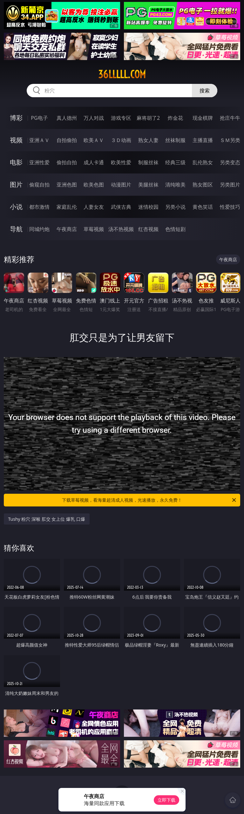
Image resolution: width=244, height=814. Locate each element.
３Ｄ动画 (121, 140)
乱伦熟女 (203, 162)
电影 (16, 162)
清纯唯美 (175, 184)
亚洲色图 (67, 184)
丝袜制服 (175, 140)
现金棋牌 (203, 117)
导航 (16, 229)
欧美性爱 (121, 162)
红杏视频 (148, 229)
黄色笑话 (203, 206)
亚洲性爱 (39, 162)
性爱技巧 (230, 206)
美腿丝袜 (148, 184)
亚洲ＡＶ (39, 140)
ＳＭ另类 (230, 140)
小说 (16, 206)
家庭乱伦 (67, 206)
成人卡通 (94, 162)
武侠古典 (121, 206)
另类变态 (230, 162)
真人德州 (67, 117)
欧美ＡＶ (94, 140)
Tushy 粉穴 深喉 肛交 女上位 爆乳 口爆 (46, 519)
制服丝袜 (148, 162)
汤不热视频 (121, 229)
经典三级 (175, 162)
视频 (16, 140)
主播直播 (203, 140)
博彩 (16, 117)
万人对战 (94, 117)
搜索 (205, 90)
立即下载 (166, 800)
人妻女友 (94, 206)
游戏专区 (121, 117)
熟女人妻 (148, 140)
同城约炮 (39, 229)
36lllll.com (122, 74)
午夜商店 (67, 229)
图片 (16, 184)
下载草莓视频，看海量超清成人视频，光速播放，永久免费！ (149, 500)
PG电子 (39, 117)
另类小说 (175, 206)
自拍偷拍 (67, 140)
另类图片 (230, 184)
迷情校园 (148, 206)
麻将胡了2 (148, 117)
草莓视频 (94, 229)
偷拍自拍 (67, 162)
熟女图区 (203, 184)
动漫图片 (121, 184)
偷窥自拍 (39, 184)
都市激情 (39, 206)
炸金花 (175, 117)
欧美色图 (94, 184)
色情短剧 (175, 229)
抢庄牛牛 (230, 117)
